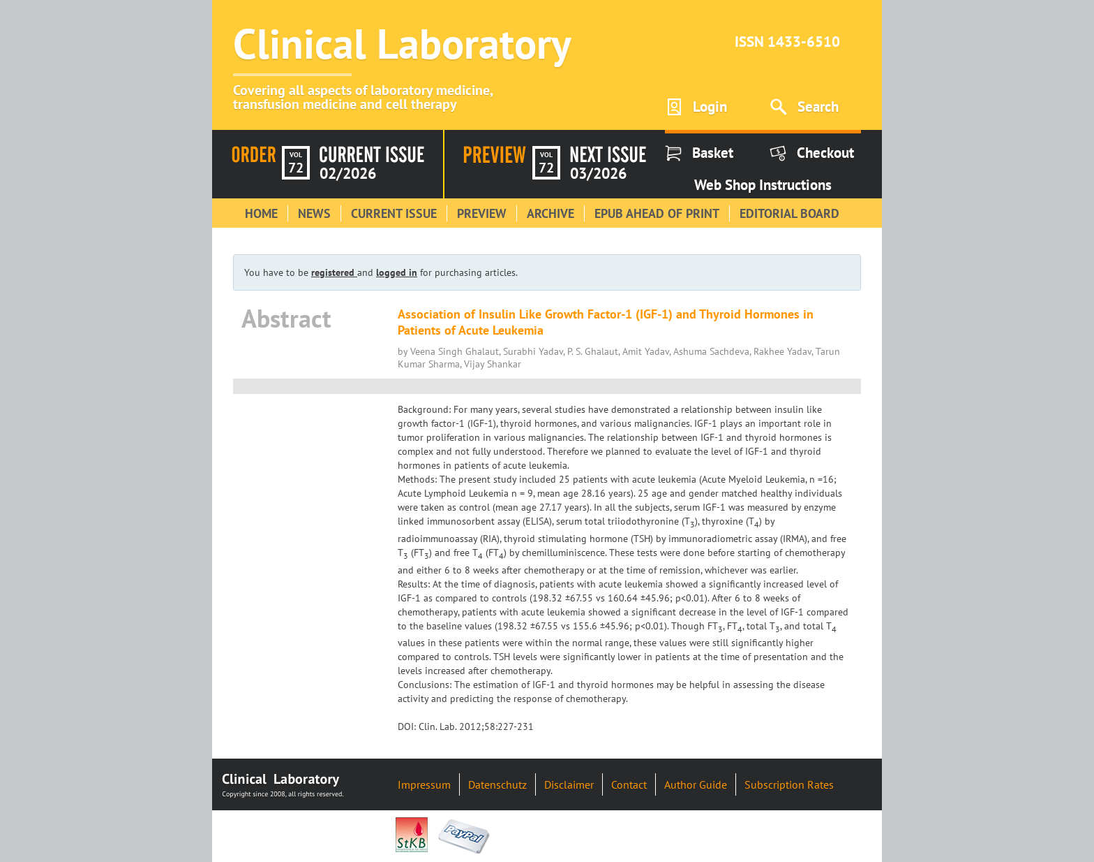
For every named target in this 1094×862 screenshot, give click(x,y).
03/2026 (598, 173)
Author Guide (695, 784)
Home (261, 213)
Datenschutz (497, 784)
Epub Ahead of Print (656, 213)
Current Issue (394, 213)
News (314, 213)
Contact (629, 784)
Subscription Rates (789, 784)
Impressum (424, 784)
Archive (550, 213)
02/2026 (348, 173)
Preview (482, 213)
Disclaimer (569, 784)
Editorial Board (789, 213)
